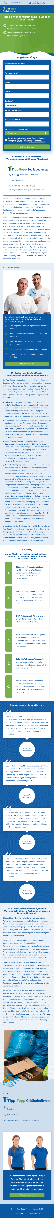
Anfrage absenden (27, 147)
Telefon (7, 82)
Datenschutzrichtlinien (37, 142)
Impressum (19, 1213)
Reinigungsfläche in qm (13, 110)
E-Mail (7, 92)
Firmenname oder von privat (15, 64)
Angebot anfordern (27, 363)
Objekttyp (9, 101)
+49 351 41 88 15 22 (14, 3)
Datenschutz (35, 1213)
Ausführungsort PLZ (12, 120)
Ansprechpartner (11, 73)
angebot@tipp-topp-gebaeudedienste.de (38, 2)
